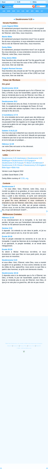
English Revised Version (12, 69)
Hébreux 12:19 (8, 218)
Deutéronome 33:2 (9, 101)
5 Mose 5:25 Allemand (33, 163)
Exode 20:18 (7, 236)
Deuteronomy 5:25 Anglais (34, 165)
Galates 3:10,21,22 (9, 131)
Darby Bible (7, 47)
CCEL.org (24, 178)
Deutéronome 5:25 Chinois (12, 165)
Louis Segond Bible (10, 26)
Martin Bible (7, 37)
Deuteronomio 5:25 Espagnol (23, 161)
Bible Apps (6, 168)
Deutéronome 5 (8, 187)
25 (9, 198)
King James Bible (9, 58)
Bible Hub (15, 168)
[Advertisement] (24, 304)
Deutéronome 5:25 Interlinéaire (14, 158)
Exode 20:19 (7, 249)
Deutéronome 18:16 (10, 88)
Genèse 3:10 (7, 228)
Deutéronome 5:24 (9, 260)
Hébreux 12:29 (8, 144)
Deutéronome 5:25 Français (13, 163)
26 (2, 204)
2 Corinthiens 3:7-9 (10, 115)
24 (4, 188)
